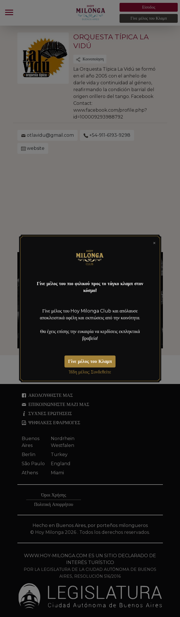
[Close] (154, 242)
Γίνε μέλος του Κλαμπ (90, 361)
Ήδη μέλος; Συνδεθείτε (90, 372)
